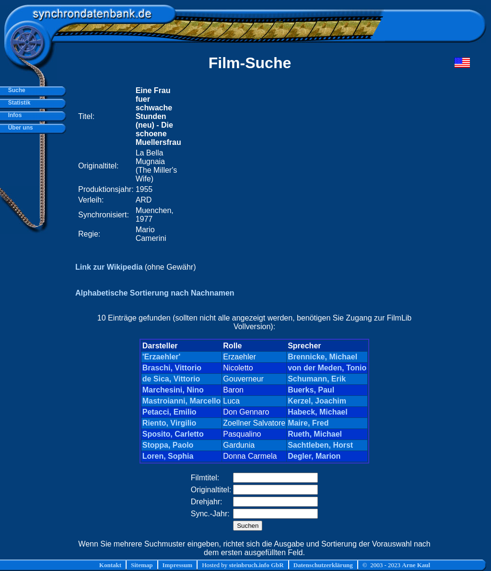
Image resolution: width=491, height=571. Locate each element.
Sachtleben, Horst (320, 445)
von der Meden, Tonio (327, 368)
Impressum (178, 565)
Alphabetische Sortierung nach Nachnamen (154, 293)
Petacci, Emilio (169, 412)
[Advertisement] (308, 164)
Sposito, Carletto (173, 434)
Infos (13, 115)
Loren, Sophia (168, 456)
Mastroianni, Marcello (181, 401)
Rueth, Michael (315, 434)
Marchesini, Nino (173, 390)
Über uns (19, 127)
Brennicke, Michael (322, 357)
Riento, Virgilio (169, 423)
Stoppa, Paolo (168, 445)
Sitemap (142, 565)
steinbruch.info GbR (256, 565)
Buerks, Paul (311, 390)
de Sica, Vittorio (171, 379)
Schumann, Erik (317, 379)
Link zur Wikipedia (108, 267)
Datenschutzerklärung (323, 565)
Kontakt (110, 565)
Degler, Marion (314, 456)
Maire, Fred (308, 423)
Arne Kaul (416, 565)
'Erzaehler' (161, 357)
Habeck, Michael (318, 412)
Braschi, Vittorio (171, 368)
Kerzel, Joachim (317, 401)
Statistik (17, 102)
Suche (15, 90)
